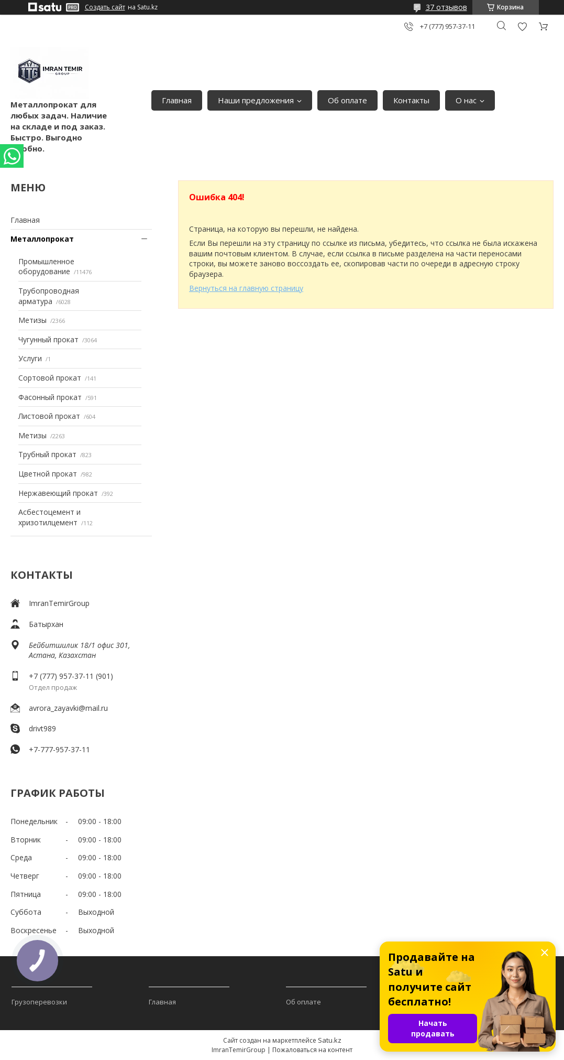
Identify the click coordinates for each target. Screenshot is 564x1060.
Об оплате (347, 100)
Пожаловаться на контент (312, 1049)
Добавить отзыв (522, 26)
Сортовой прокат (49, 378)
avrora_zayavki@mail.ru (68, 708)
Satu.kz (329, 1040)
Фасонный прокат (50, 397)
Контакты (411, 100)
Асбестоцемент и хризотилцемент (49, 517)
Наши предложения (256, 100)
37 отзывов (446, 7)
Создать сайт (105, 7)
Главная (177, 100)
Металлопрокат (42, 239)
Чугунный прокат (48, 339)
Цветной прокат (47, 474)
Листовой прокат (49, 416)
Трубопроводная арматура (48, 296)
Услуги (30, 358)
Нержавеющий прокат (58, 493)
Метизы (32, 320)
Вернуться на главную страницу (246, 288)
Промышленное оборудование (46, 266)
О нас (466, 100)
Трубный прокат (47, 454)
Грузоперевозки (39, 1002)
